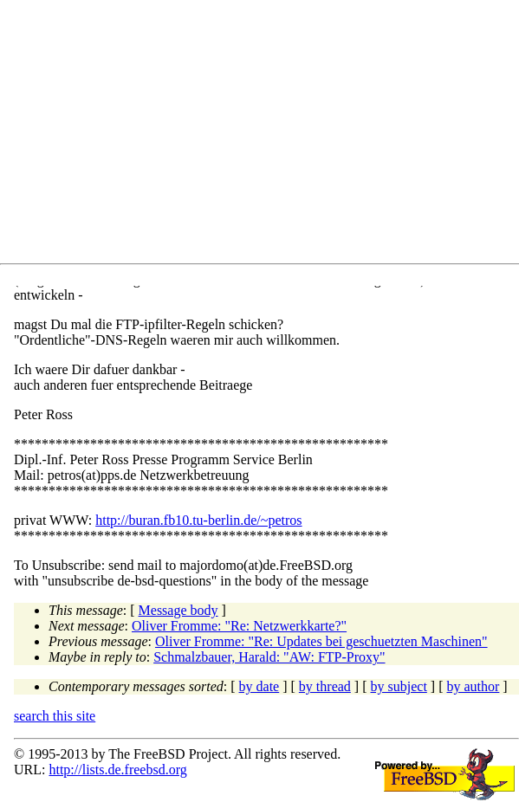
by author (472, 686)
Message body (178, 610)
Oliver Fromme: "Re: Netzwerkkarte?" (239, 625)
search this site (54, 715)
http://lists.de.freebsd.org (117, 769)
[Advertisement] (266, 135)
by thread (325, 686)
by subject (399, 686)
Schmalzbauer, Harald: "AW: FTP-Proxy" (269, 657)
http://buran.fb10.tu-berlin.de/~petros (198, 520)
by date (259, 686)
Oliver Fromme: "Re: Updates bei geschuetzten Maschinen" (321, 641)
